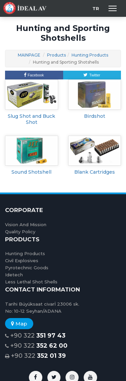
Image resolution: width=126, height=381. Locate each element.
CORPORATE (24, 210)
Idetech (14, 274)
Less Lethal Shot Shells (31, 281)
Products (56, 55)
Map (19, 323)
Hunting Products (90, 55)
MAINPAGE (29, 55)
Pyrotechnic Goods (26, 267)
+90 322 (35, 335)
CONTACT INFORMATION (42, 289)
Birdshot (94, 116)
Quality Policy (20, 231)
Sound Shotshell (31, 172)
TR (95, 8)
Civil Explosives (21, 260)
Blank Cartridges (94, 172)
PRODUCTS (22, 239)
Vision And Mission (25, 224)
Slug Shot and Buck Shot (31, 119)
